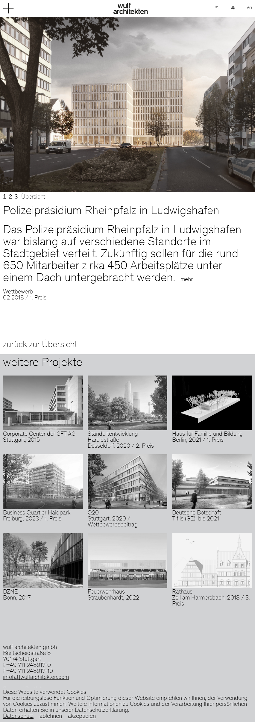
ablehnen (51, 717)
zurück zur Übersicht (40, 344)
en (249, 7)
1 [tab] (4, 196)
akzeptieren (82, 717)
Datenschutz (18, 717)
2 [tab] (10, 196)
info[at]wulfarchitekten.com (36, 678)
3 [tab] (16, 196)
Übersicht (33, 197)
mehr (186, 280)
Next (191, 104)
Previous (64, 104)
